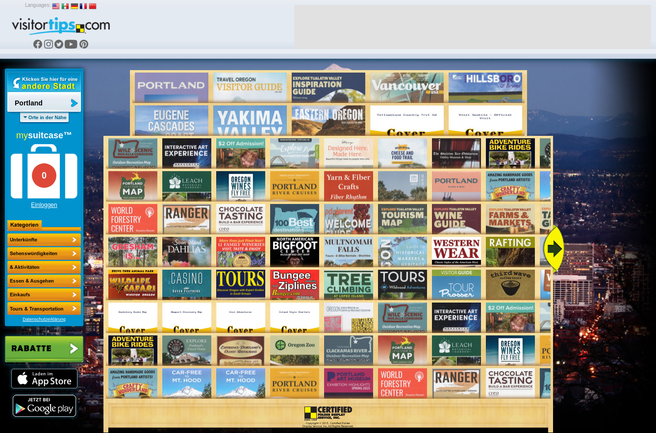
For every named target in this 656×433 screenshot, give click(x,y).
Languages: (37, 5)
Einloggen (44, 205)
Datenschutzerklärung (44, 319)
